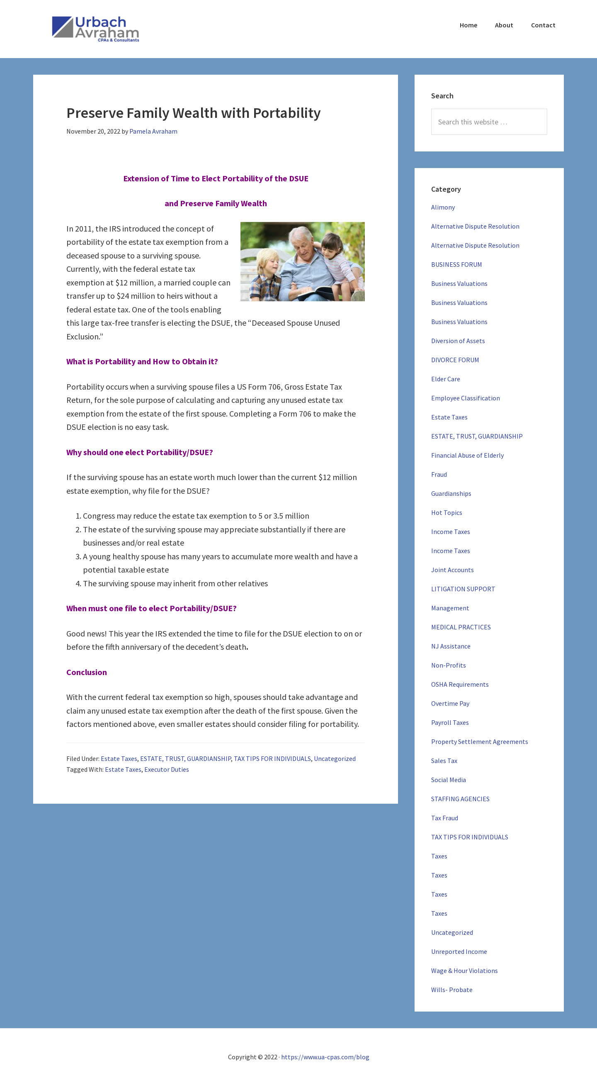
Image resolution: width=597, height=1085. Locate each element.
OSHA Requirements (460, 684)
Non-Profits (448, 665)
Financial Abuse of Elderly (467, 455)
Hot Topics (446, 512)
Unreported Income (459, 951)
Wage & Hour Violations (464, 970)
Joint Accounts (452, 570)
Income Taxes (450, 531)
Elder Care (445, 379)
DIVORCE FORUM (455, 360)
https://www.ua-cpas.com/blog (325, 1057)
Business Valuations (459, 283)
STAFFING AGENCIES (460, 799)
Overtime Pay (450, 703)
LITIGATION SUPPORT (463, 589)
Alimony (443, 207)
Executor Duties (166, 769)
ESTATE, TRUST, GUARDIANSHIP (185, 758)
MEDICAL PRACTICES (461, 627)
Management (450, 608)
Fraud (439, 474)
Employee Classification (465, 398)
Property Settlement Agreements (479, 741)
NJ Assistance (451, 646)
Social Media (448, 779)
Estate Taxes (119, 758)
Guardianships (451, 493)
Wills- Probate (452, 989)
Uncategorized (335, 758)
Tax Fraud (444, 818)
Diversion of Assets (458, 340)
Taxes (439, 856)
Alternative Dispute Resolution (475, 226)
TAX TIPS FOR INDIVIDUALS (272, 758)
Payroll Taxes (450, 722)
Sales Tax (444, 760)
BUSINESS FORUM (456, 264)
